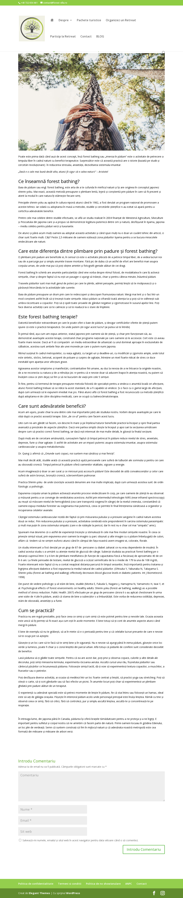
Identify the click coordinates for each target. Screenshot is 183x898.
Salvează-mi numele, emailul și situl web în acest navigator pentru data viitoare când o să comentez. (80, 840)
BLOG (100, 36)
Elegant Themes (39, 893)
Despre (64, 20)
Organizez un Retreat (121, 20)
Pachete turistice (89, 20)
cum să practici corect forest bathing (48, 431)
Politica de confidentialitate (35, 883)
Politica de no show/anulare (103, 883)
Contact (86, 36)
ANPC (128, 883)
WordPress (73, 893)
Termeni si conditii (69, 883)
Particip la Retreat (63, 36)
